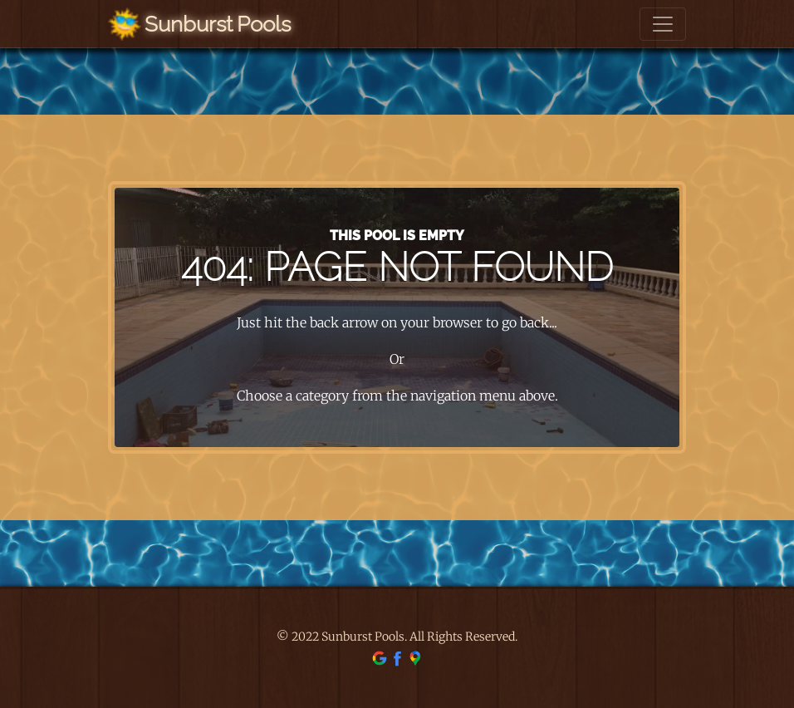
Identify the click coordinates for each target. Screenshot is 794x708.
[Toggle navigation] (663, 24)
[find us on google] (379, 657)
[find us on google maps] (415, 657)
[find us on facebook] (397, 657)
